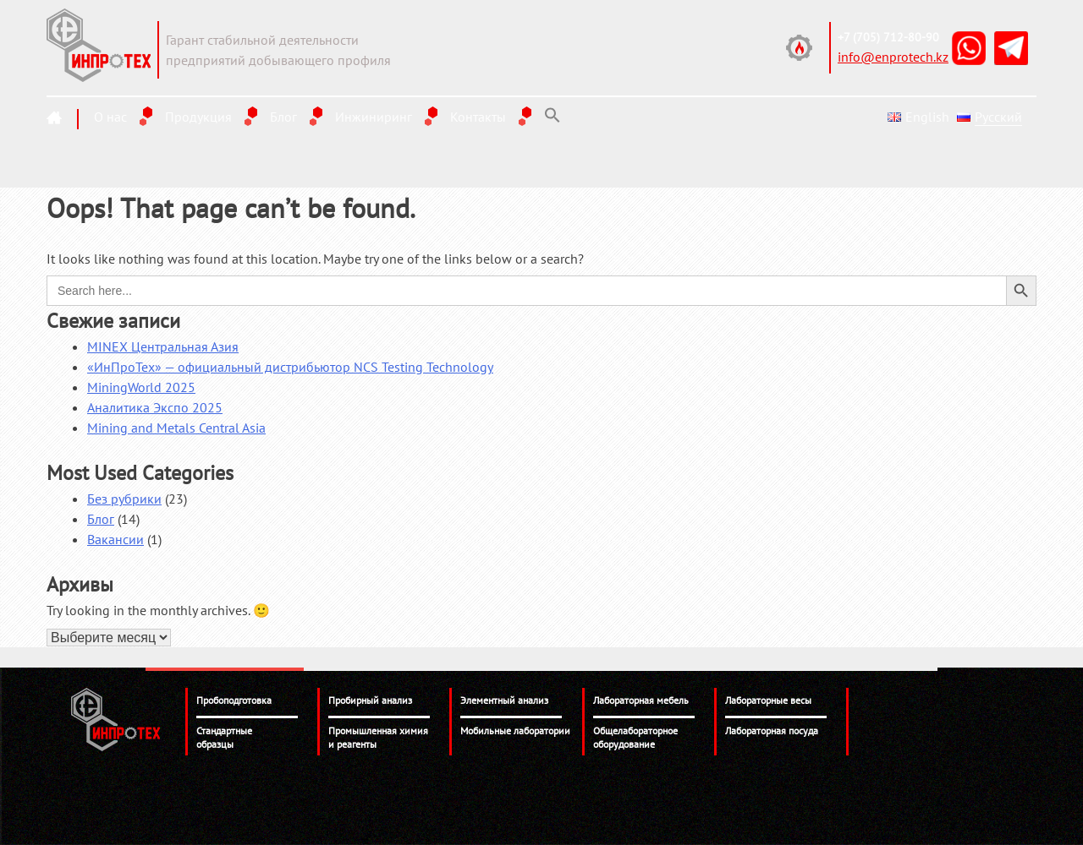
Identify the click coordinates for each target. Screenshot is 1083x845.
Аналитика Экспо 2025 (155, 407)
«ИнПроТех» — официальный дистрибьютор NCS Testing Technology (290, 366)
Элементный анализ (504, 700)
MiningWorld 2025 (141, 387)
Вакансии (115, 539)
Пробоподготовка (234, 700)
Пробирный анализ (370, 700)
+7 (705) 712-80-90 (888, 37)
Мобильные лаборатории (515, 730)
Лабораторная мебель (641, 700)
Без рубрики (124, 498)
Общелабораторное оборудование (635, 737)
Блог (283, 116)
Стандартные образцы (224, 737)
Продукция (198, 116)
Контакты (478, 116)
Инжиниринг (373, 116)
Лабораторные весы (768, 700)
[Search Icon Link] (552, 115)
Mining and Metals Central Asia (176, 427)
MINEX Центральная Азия (163, 346)
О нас (110, 116)
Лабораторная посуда (771, 730)
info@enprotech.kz (893, 56)
